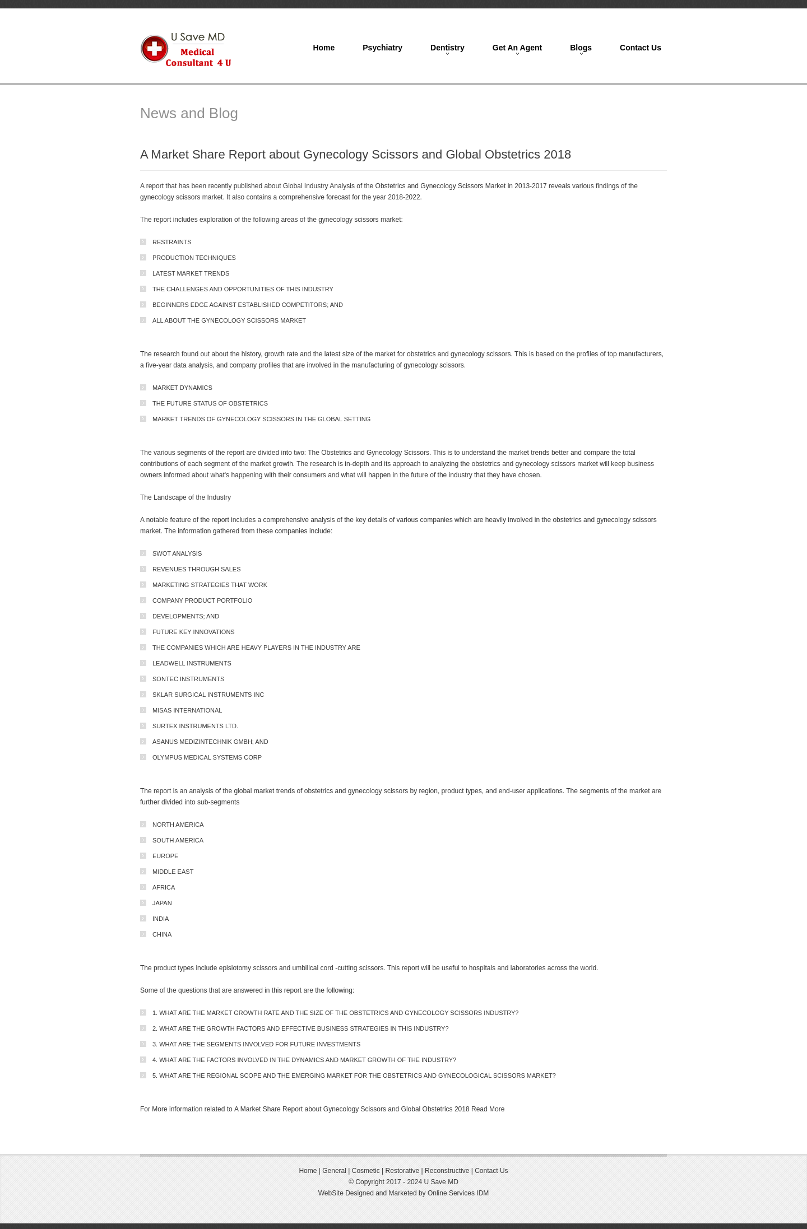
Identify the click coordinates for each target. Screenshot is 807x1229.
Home (324, 47)
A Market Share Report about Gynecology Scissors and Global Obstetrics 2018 (352, 1109)
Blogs (581, 47)
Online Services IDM (458, 1193)
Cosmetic (366, 1171)
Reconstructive (448, 1171)
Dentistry (447, 47)
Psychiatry (382, 47)
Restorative (403, 1171)
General (333, 1171)
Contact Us (640, 47)
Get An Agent (517, 47)
